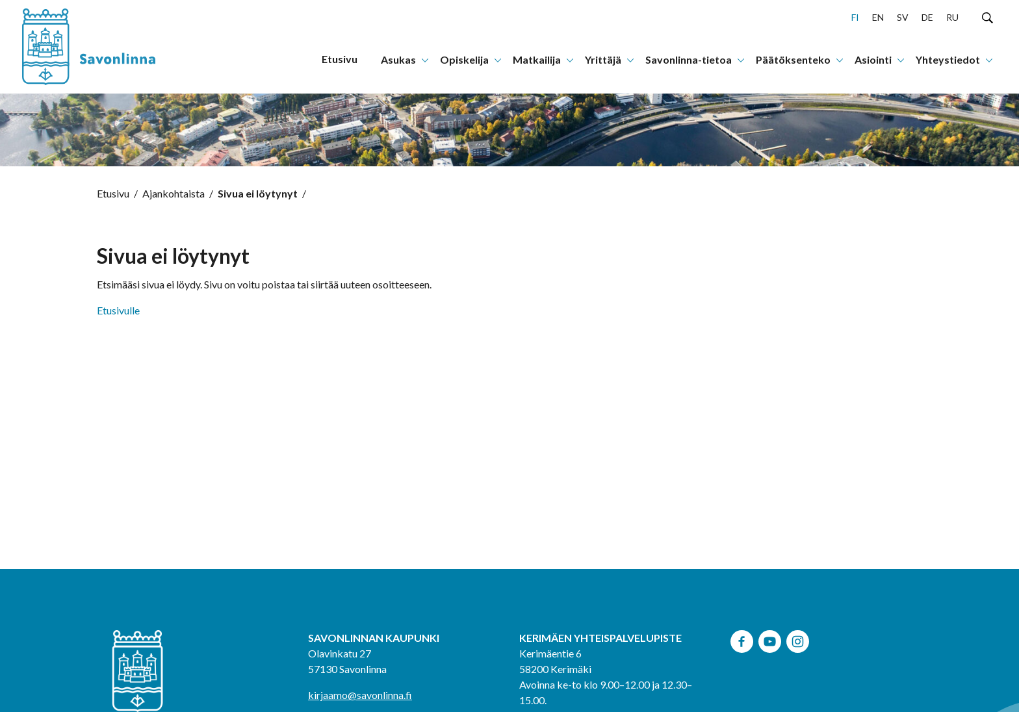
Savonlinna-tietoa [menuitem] (688, 59)
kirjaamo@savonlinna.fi (360, 695)
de (927, 17)
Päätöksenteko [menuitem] (793, 59)
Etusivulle (118, 310)
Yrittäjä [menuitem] (603, 59)
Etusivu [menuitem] (339, 59)
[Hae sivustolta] (987, 16)
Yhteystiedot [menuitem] (948, 59)
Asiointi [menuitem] (873, 59)
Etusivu (113, 193)
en (878, 17)
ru (952, 17)
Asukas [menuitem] (398, 59)
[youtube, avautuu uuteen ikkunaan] (769, 639)
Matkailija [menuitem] (537, 59)
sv (903, 17)
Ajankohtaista (173, 193)
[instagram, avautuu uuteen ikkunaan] (797, 639)
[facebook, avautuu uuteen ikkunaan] (741, 639)
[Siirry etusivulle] (103, 46)
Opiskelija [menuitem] (464, 59)
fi (855, 17)
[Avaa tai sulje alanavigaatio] (425, 59)
